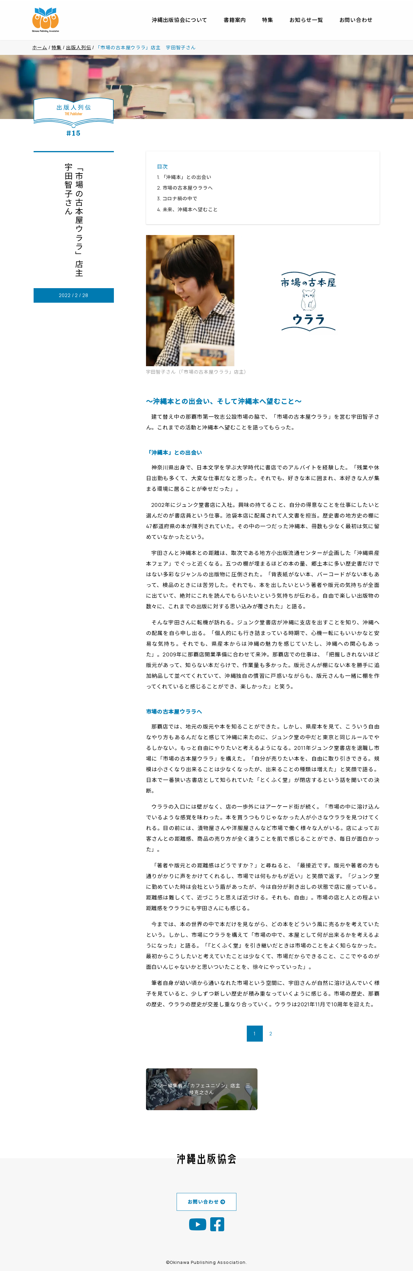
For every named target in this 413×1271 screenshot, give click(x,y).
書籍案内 (235, 19)
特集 (267, 19)
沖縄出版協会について (180, 19)
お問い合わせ (356, 19)
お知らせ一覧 (306, 19)
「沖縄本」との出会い (188, 177)
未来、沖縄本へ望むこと (190, 209)
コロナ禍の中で (179, 198)
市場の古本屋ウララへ (188, 188)
